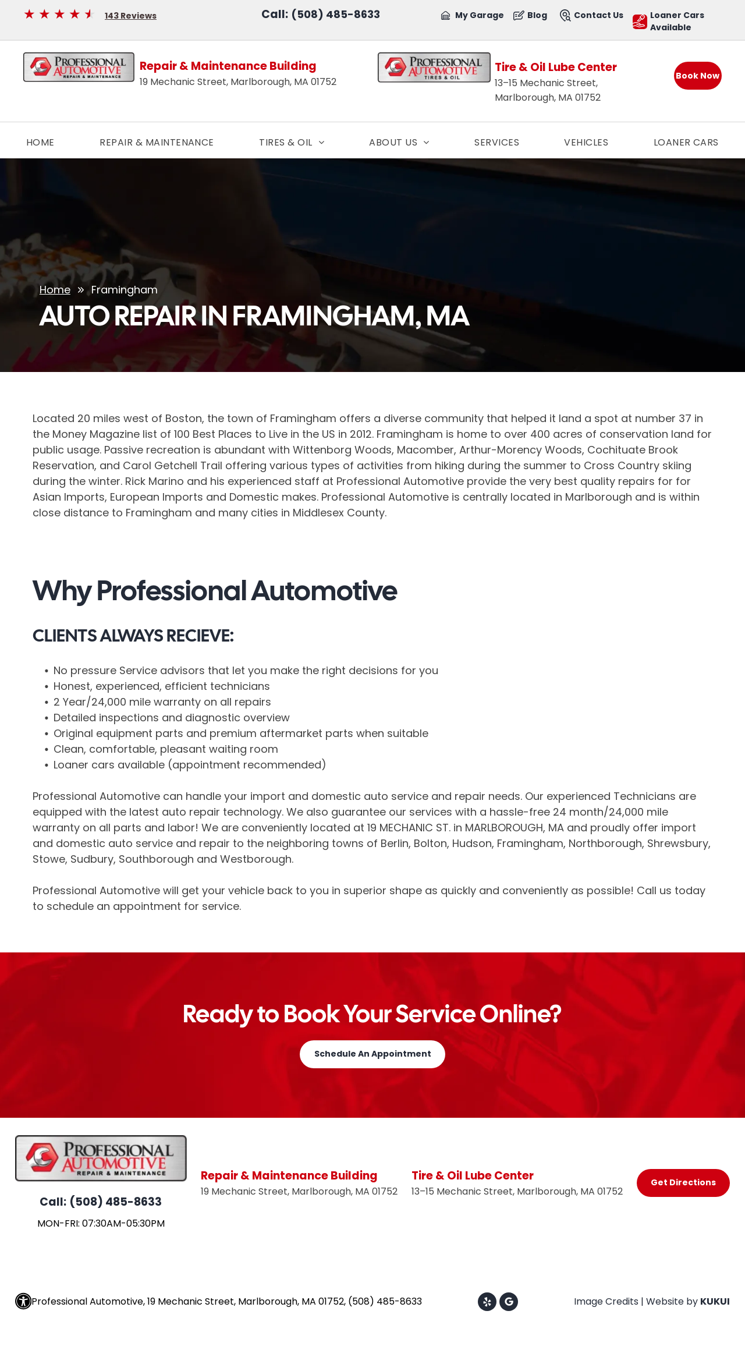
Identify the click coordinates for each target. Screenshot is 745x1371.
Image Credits (606, 1301)
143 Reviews (131, 16)
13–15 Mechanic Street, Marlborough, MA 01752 (517, 1191)
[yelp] (487, 1303)
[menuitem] (40, 142)
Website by (672, 1301)
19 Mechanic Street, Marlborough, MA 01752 (238, 81)
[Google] (508, 1303)
